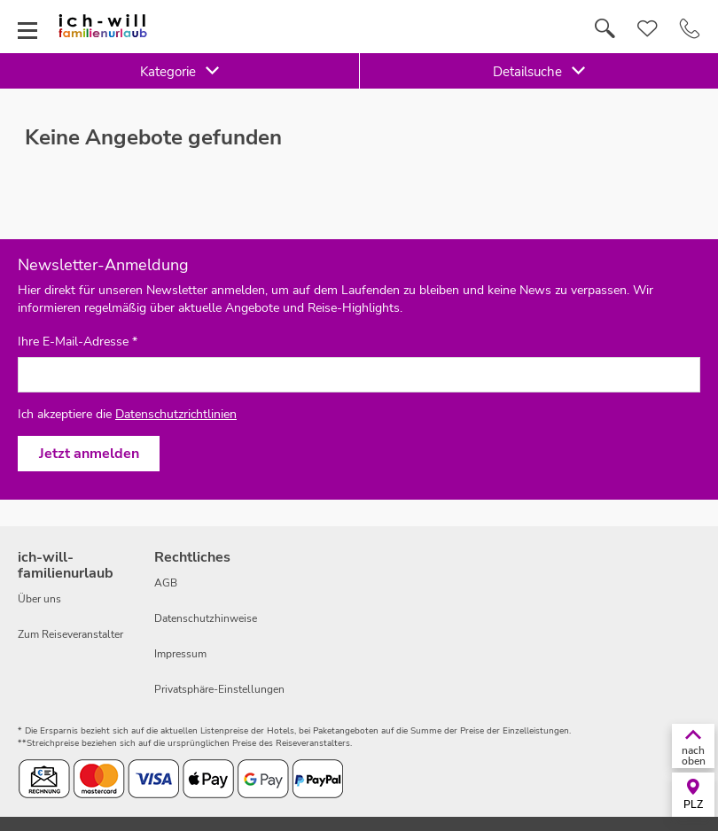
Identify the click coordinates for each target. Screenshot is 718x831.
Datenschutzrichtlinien (176, 414)
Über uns (39, 599)
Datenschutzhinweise (205, 618)
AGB (165, 583)
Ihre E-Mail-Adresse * (77, 342)
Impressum (180, 654)
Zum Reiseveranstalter (70, 634)
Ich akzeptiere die (127, 414)
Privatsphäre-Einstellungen (219, 689)
